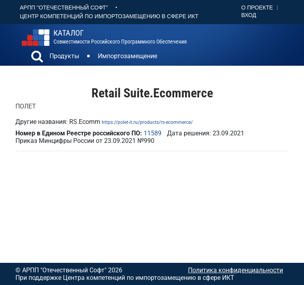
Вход (248, 15)
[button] (37, 57)
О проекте (257, 7)
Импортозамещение (127, 56)
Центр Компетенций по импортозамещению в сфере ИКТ (109, 16)
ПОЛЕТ (25, 106)
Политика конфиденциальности (235, 270)
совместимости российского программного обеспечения (120, 37)
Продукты (64, 56)
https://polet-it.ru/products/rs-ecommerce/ (147, 122)
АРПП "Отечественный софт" (64, 7)
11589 (153, 133)
